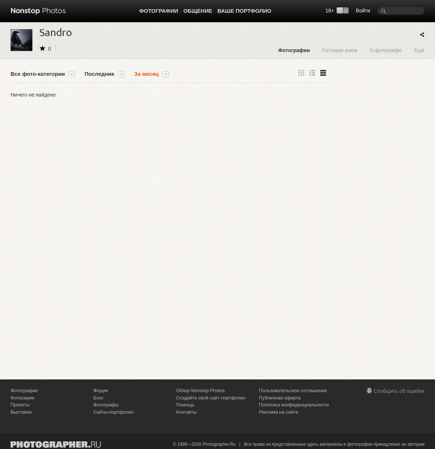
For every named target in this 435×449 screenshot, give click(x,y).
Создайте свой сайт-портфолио (210, 398)
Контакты (186, 412)
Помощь (185, 404)
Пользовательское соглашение (293, 390)
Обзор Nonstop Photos (200, 390)
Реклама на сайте (278, 412)
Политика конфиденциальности (294, 404)
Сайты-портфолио (113, 412)
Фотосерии (22, 398)
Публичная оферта (280, 398)
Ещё (419, 50)
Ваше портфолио (244, 11)
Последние (99, 74)
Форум (100, 390)
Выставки (21, 412)
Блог (98, 398)
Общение (197, 11)
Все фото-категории (38, 74)
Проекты (20, 404)
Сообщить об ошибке (399, 391)
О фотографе (386, 50)
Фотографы (105, 404)
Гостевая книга (339, 50)
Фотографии (158, 11)
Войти (363, 10)
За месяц (146, 74)
